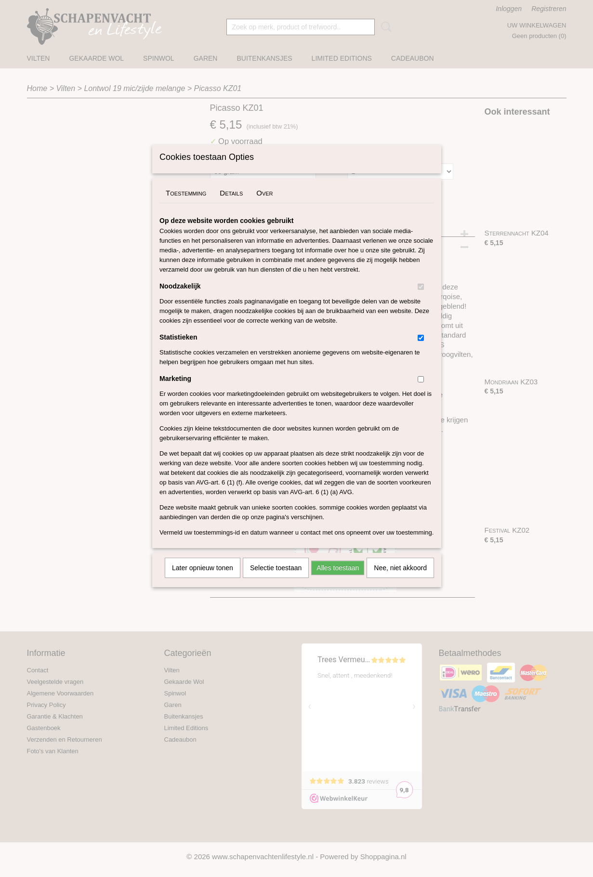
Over (264, 205)
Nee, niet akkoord (400, 580)
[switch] (421, 299)
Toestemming (186, 205)
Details (231, 205)
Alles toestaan (337, 580)
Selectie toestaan (276, 580)
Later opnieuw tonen (202, 580)
